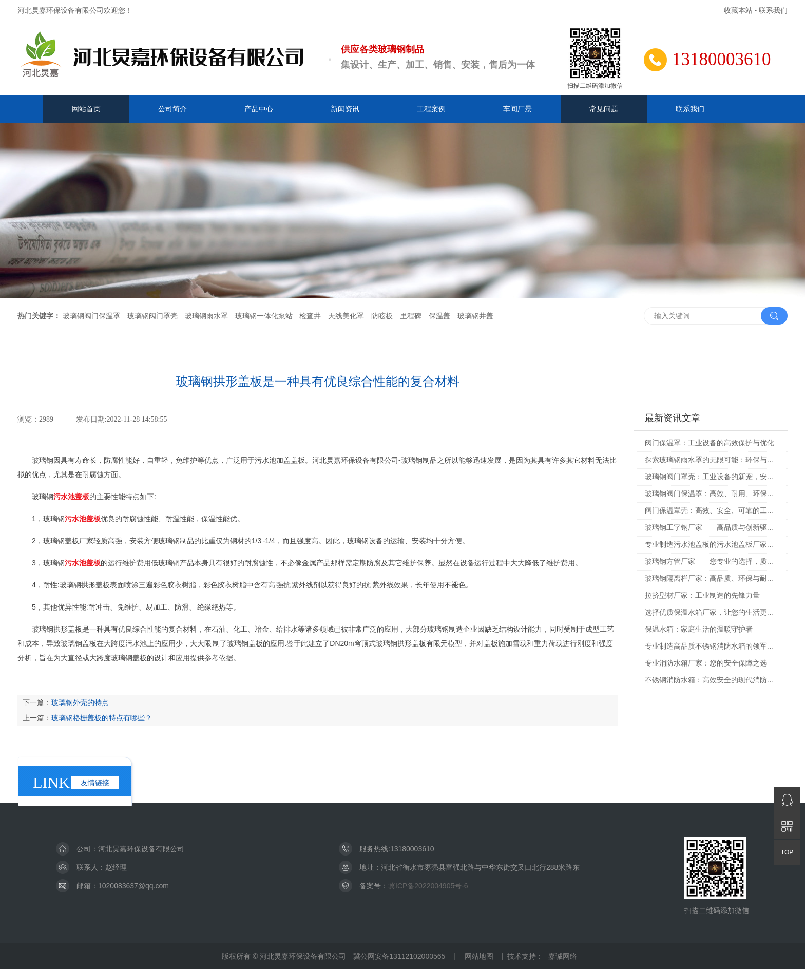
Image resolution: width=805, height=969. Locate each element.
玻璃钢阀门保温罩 (91, 316)
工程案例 (431, 109)
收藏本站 (738, 10)
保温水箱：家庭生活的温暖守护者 (699, 629)
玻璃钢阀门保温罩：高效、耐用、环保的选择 (712, 494)
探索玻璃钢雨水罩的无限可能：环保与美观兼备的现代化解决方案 (712, 460)
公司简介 (172, 109)
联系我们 (773, 10)
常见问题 (603, 109)
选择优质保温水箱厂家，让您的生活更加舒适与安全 (712, 612)
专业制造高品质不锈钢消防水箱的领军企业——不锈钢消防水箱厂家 (712, 646)
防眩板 (382, 316)
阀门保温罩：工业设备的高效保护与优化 (709, 443)
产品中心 (258, 109)
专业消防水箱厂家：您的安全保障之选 (706, 663)
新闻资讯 (345, 109)
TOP (787, 852)
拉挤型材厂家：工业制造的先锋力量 (702, 595)
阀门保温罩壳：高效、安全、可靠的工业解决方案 (712, 511)
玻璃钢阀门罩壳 (152, 316)
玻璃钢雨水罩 (206, 316)
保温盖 (439, 316)
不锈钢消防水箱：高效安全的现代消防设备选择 (712, 680)
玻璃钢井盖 (475, 316)
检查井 (310, 316)
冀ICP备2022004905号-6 (428, 886)
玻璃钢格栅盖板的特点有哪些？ (101, 718)
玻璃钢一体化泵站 (264, 316)
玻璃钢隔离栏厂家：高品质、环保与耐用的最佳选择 (712, 578)
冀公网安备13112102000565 (399, 956)
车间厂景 (517, 109)
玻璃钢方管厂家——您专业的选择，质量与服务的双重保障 (712, 561)
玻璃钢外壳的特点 (80, 702)
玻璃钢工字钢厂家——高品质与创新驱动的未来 (712, 527)
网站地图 (479, 956)
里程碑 (410, 316)
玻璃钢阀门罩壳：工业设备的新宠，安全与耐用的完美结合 (712, 477)
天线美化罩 (346, 316)
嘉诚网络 (562, 956)
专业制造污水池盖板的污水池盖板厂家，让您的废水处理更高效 (712, 544)
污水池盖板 (71, 496)
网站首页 (86, 109)
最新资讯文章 (672, 418)
